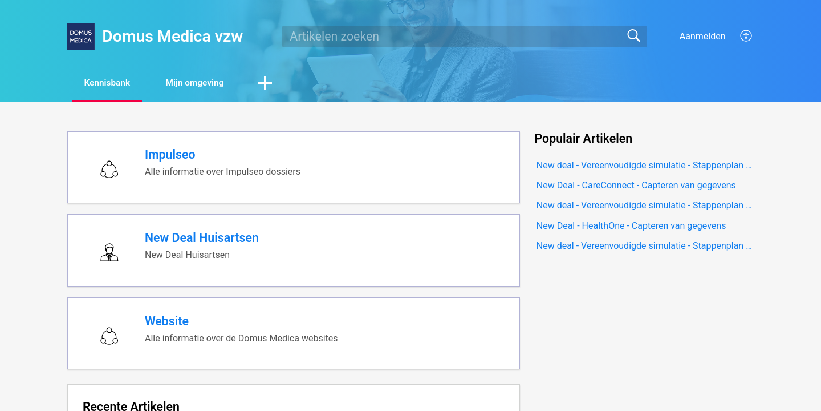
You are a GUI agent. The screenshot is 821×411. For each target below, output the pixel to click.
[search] (464, 36)
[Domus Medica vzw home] (81, 36)
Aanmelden (703, 36)
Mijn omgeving (205, 83)
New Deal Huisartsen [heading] (203, 242)
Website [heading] (168, 327)
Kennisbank (111, 83)
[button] (746, 36)
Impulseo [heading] (171, 156)
